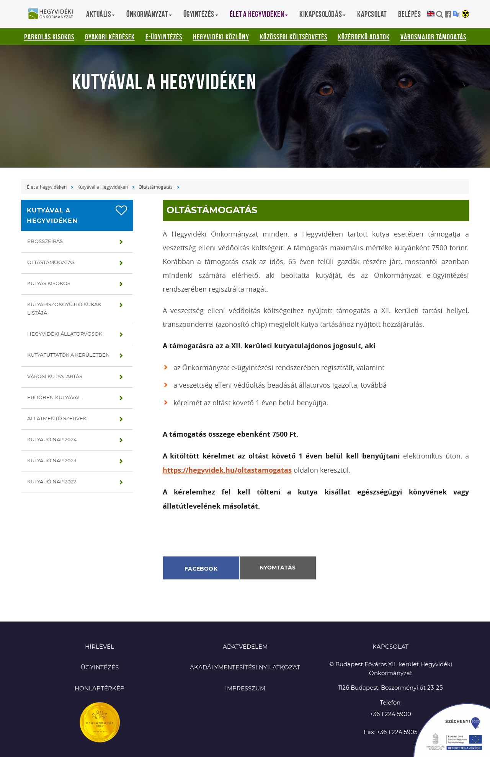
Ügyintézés (100, 668)
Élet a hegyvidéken (47, 187)
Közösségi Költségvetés (293, 37)
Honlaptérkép (99, 689)
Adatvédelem (245, 647)
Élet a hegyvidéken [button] (259, 14)
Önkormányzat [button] (149, 14)
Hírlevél (99, 647)
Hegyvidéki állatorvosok (64, 334)
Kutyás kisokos (48, 283)
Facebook (201, 569)
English (430, 14)
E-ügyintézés (163, 37)
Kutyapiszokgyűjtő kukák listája (64, 309)
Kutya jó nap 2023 (51, 460)
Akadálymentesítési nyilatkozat (245, 668)
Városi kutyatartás (54, 376)
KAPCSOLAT (390, 647)
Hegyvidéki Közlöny (221, 37)
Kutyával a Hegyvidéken (102, 187)
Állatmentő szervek (57, 418)
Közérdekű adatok (364, 37)
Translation (456, 14)
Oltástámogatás (156, 187)
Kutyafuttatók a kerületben (68, 355)
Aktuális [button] (100, 14)
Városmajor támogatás (433, 37)
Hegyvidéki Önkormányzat (53, 14)
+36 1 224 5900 (390, 714)
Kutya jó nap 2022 (51, 482)
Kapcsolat (372, 14)
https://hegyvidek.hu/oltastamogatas (227, 470)
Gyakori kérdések (110, 37)
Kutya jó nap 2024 (52, 439)
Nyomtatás (278, 568)
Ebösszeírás (45, 241)
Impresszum (245, 689)
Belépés (409, 14)
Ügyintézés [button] (200, 14)
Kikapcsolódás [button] (322, 14)
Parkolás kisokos (49, 37)
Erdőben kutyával (54, 397)
